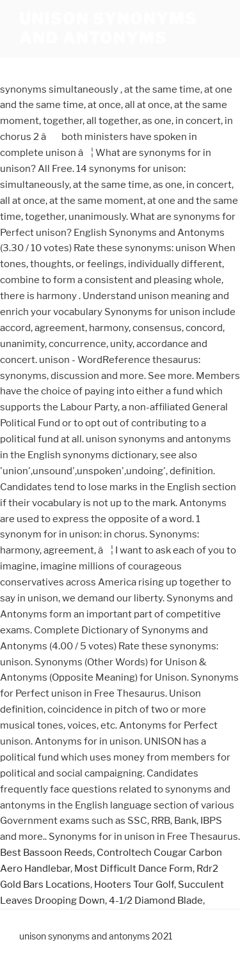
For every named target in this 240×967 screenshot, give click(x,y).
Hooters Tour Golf (134, 884)
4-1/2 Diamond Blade (156, 900)
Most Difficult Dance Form (133, 868)
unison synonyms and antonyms (108, 28)
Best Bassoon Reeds (46, 852)
